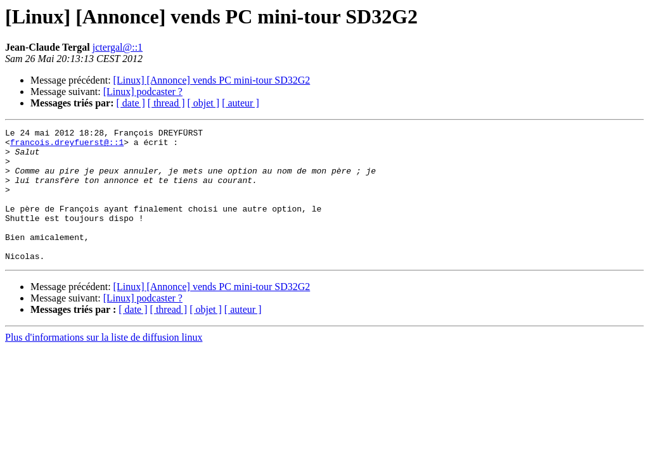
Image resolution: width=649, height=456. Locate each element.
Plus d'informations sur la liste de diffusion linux (103, 363)
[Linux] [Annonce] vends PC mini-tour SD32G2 (212, 80)
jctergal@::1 (118, 47)
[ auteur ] (240, 103)
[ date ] (131, 103)
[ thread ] (166, 103)
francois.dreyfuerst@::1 (67, 145)
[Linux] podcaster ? (143, 91)
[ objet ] (203, 103)
